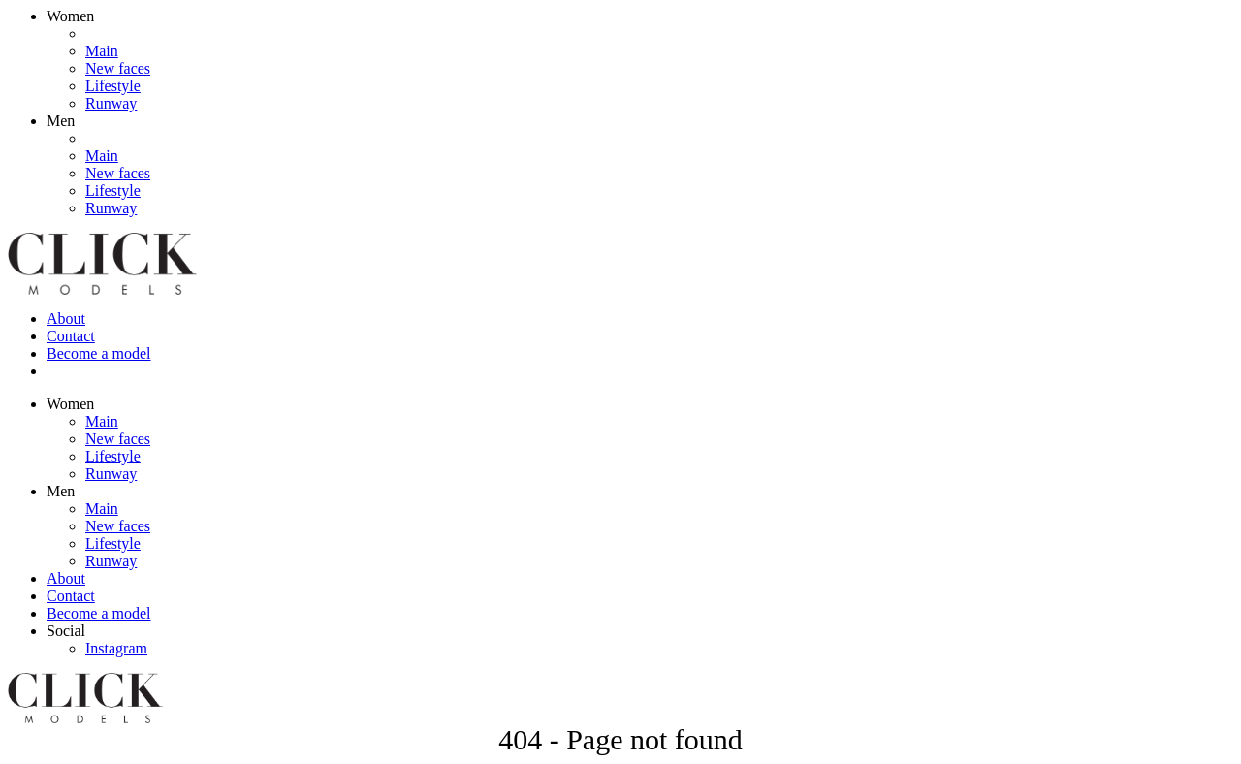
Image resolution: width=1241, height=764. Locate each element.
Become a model (99, 353)
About (66, 318)
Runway (111, 103)
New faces (117, 68)
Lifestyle (113, 86)
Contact (71, 336)
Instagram (116, 648)
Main (101, 51)
